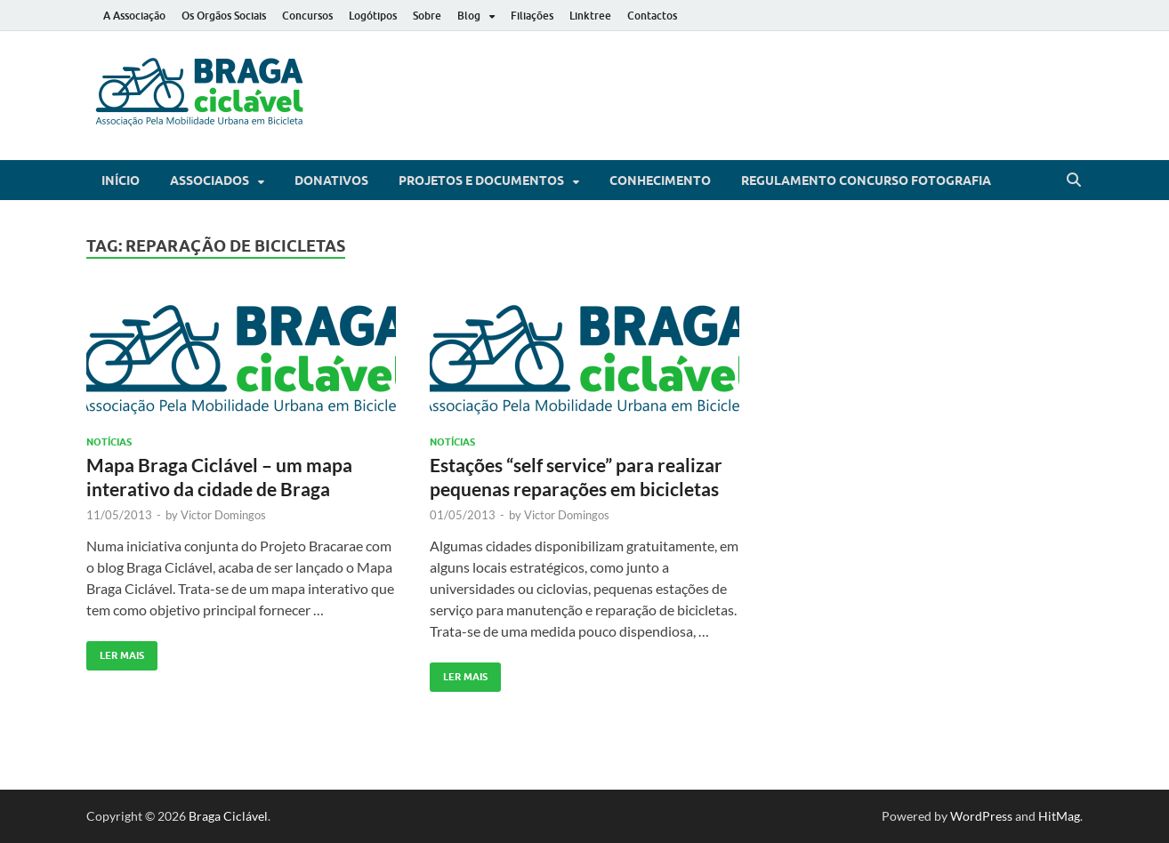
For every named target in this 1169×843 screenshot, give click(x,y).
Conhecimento (660, 180)
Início (120, 180)
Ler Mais (115, 651)
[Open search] (1073, 180)
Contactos (652, 15)
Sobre (427, 15)
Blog (468, 15)
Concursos (307, 15)
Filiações (532, 15)
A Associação (134, 15)
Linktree (590, 15)
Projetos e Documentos (481, 180)
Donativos (331, 180)
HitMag (1059, 815)
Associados (209, 180)
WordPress (981, 815)
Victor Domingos (223, 515)
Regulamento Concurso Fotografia (866, 180)
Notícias (109, 442)
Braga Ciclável (228, 815)
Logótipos (373, 15)
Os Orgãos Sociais (223, 15)
